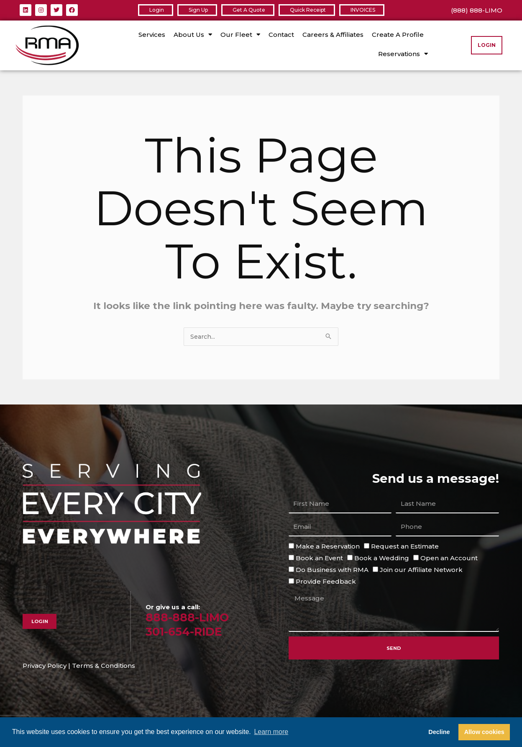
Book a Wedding (381, 558)
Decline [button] (439, 732)
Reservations (403, 53)
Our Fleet (240, 34)
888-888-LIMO (190, 617)
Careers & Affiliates (332, 35)
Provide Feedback (326, 582)
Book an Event (319, 558)
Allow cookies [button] (484, 732)
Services (151, 35)
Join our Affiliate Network (421, 570)
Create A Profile (398, 35)
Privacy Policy (45, 666)
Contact (281, 35)
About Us (193, 34)
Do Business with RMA (332, 570)
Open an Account (449, 558)
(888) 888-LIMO (476, 10)
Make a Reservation (328, 547)
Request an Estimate (405, 547)
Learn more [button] (271, 731)
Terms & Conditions (103, 666)
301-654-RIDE (187, 631)
